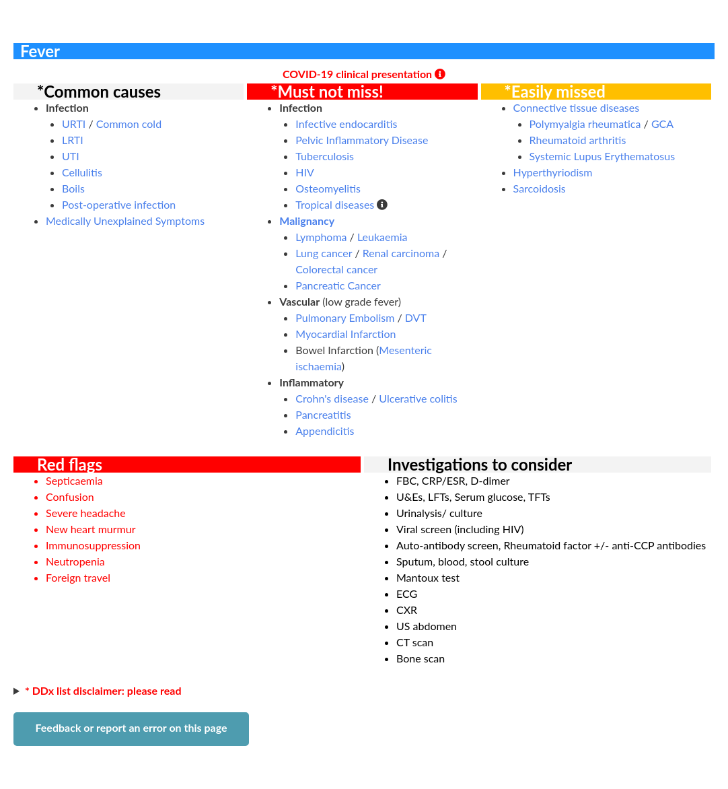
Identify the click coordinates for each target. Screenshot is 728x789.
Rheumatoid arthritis (578, 139)
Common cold (128, 123)
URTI (73, 123)
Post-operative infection (119, 204)
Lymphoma (321, 236)
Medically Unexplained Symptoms (125, 220)
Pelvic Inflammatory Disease (361, 139)
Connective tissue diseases (576, 107)
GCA (662, 123)
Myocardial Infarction (345, 333)
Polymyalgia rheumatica (585, 123)
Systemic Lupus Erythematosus (603, 155)
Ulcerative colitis (418, 398)
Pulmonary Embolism (344, 317)
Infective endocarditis (346, 123)
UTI (70, 155)
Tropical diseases (334, 204)
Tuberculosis (324, 155)
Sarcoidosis (539, 188)
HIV (304, 172)
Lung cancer (323, 252)
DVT (416, 317)
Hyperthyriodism (553, 172)
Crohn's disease (332, 398)
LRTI (72, 139)
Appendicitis (324, 430)
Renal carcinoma (401, 252)
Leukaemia (382, 236)
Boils (73, 188)
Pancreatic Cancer (338, 285)
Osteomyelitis (328, 188)
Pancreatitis (323, 414)
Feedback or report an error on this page (131, 727)
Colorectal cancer (336, 269)
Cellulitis (82, 172)
